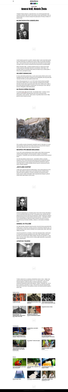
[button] (13, 1)
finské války (24, 91)
